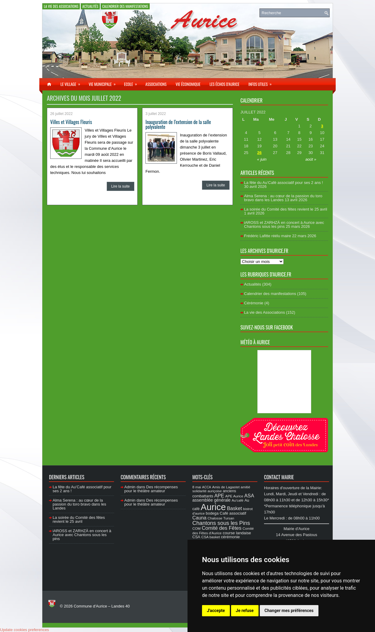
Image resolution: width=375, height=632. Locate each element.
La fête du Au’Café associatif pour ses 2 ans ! (283, 182)
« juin (261, 159)
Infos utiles (262, 82)
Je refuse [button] (245, 610)
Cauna (199, 517)
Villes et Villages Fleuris (71, 122)
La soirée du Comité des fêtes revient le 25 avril (285, 209)
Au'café (237, 500)
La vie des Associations (61, 6)
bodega (212, 513)
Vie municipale (104, 82)
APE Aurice (234, 496)
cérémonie (230, 537)
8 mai (196, 487)
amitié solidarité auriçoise (221, 489)
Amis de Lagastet (226, 487)
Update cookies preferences (24, 629)
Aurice (213, 507)
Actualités (90, 6)
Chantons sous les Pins (221, 523)
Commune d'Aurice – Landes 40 (102, 606)
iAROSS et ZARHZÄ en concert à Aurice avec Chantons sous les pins (284, 224)
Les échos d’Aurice (225, 84)
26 (259, 152)
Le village (72, 82)
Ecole (132, 82)
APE (219, 495)
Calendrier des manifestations (125, 6)
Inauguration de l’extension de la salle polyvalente (178, 124)
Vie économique (188, 84)
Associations (156, 84)
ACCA (206, 487)
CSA (196, 537)
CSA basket (210, 537)
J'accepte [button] (216, 610)
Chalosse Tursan (220, 518)
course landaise (237, 533)
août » (310, 159)
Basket (234, 508)
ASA (249, 495)
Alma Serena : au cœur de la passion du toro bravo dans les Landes (283, 198)
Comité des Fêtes (221, 528)
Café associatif (233, 513)
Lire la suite (120, 186)
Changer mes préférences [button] (289, 610)
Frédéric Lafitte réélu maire (267, 236)
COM (196, 528)
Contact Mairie (279, 477)
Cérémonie (253, 303)
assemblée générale (211, 500)
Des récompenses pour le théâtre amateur (151, 489)
